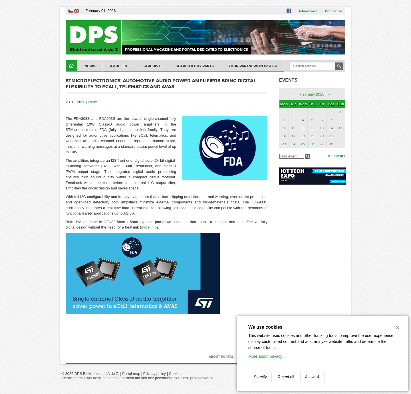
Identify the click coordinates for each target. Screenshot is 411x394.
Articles (118, 66)
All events (336, 156)
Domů (71, 66)
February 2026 (312, 94)
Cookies (175, 373)
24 (293, 144)
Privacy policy (154, 373)
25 (303, 144)
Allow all (312, 377)
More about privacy (265, 356)
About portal (221, 357)
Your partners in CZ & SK (252, 66)
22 (340, 136)
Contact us (333, 11)
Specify (260, 377)
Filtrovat (307, 156)
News (89, 66)
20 (322, 136)
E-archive (151, 66)
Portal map (131, 373)
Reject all (286, 377)
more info (149, 227)
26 (312, 144)
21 (331, 136)
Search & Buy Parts (195, 66)
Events (288, 80)
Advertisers (308, 11)
